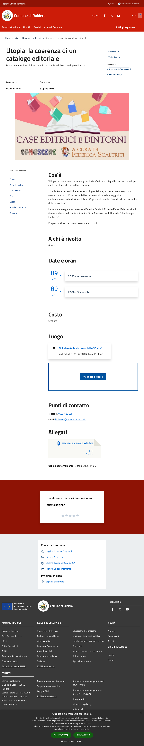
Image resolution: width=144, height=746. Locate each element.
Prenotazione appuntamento (50, 681)
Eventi (38, 38)
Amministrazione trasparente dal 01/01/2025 (88, 683)
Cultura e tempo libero (47, 636)
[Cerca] (139, 15)
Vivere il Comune (23, 38)
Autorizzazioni (79, 656)
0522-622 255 (65, 413)
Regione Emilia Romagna (13, 3)
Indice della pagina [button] (18, 170)
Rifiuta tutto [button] (83, 735)
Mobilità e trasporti (46, 666)
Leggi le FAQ (43, 691)
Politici (5, 651)
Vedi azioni (114, 57)
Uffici (4, 641)
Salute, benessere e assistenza (87, 651)
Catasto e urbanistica (47, 656)
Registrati (111, 3)
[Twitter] (107, 15)
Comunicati (113, 636)
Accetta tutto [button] (61, 735)
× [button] (141, 713)
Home (8, 38)
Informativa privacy (82, 704)
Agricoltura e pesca (82, 661)
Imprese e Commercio (47, 646)
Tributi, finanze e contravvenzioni (88, 641)
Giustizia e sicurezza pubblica (86, 636)
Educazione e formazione (84, 630)
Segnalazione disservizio (48, 686)
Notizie (111, 631)
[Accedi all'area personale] (128, 4)
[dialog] (72, 728)
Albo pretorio (79, 699)
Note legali (78, 709)
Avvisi (111, 641)
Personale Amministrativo (14, 656)
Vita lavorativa (44, 641)
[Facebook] (100, 15)
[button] (72, 741)
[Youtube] (114, 15)
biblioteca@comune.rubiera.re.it (70, 419)
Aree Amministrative (12, 636)
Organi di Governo (10, 631)
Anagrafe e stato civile (47, 631)
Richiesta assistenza (47, 696)
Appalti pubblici (44, 651)
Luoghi (111, 655)
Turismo (41, 661)
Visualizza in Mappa (93, 376)
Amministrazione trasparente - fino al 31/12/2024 (87, 692)
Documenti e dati (10, 661)
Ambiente (77, 646)
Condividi (114, 51)
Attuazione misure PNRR (14, 666)
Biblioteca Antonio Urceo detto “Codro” (80, 348)
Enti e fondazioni (10, 646)
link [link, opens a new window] (88, 729)
